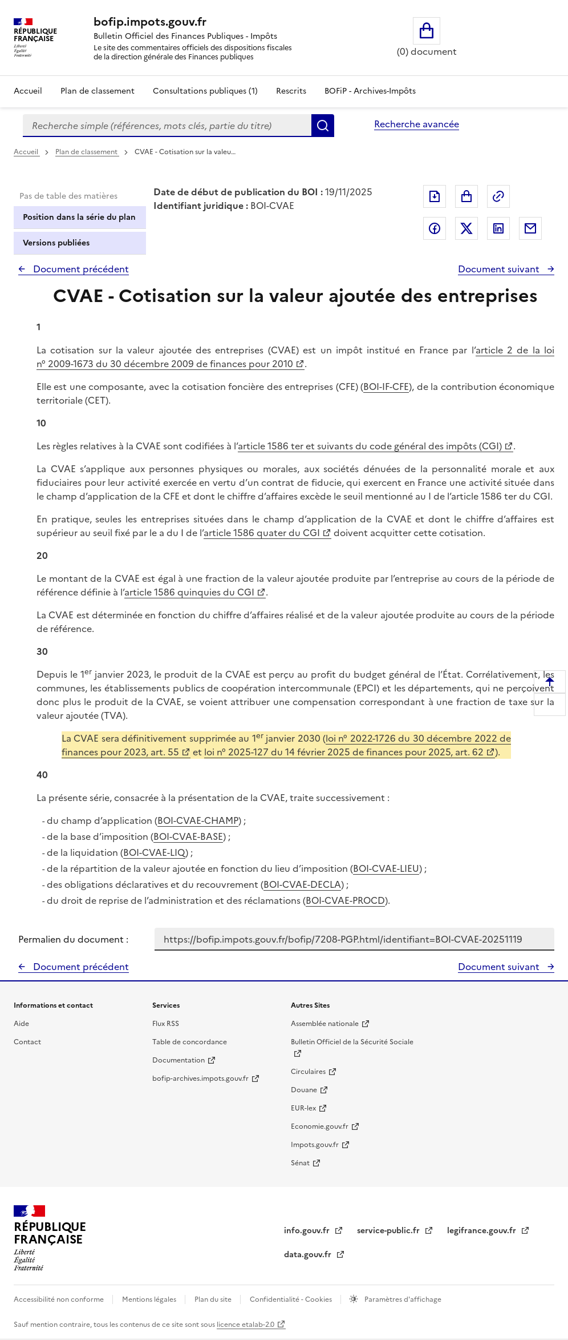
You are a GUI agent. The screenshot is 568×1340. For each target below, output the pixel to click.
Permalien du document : (73, 939)
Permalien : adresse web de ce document (498, 196)
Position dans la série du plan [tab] (79, 217)
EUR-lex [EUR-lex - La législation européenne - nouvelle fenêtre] (303, 1108)
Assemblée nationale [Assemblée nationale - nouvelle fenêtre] (325, 1024)
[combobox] (167, 125)
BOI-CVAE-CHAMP (197, 820)
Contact (27, 1042)
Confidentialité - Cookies (292, 1299)
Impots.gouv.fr (315, 1145)
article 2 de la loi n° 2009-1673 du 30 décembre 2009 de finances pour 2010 (295, 357)
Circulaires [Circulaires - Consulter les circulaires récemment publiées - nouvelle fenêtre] (308, 1072)
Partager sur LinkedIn (498, 228)
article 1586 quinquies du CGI (189, 592)
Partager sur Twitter (466, 228)
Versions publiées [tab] (56, 243)
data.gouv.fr (309, 1255)
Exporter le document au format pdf (434, 196)
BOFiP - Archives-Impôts (370, 91)
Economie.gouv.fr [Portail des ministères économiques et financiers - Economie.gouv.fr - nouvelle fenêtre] (319, 1126)
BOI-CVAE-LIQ (154, 852)
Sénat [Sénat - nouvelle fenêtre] (300, 1163)
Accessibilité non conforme (60, 1299)
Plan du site (213, 1299)
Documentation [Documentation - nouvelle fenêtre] (178, 1060)
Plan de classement (87, 152)
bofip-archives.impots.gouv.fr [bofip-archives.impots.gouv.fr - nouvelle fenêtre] (200, 1078)
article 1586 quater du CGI (262, 533)
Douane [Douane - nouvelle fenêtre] (304, 1090)
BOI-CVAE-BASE (188, 836)
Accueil (28, 91)
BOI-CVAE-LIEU (386, 868)
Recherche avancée (416, 124)
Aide (21, 1024)
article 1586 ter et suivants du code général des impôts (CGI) (370, 446)
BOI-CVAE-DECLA (302, 884)
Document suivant (500, 269)
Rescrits (291, 91)
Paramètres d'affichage (402, 1299)
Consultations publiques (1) (205, 91)
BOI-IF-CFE (386, 386)
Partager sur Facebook (434, 228)
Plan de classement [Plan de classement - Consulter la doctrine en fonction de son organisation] (97, 91)
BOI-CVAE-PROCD (345, 900)
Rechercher (322, 125)
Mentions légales (150, 1299)
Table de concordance (189, 1042)
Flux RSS (165, 1024)
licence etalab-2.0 (245, 1324)
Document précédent (80, 269)
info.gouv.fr (308, 1231)
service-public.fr (389, 1231)
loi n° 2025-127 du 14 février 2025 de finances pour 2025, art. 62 (344, 752)
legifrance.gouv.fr (482, 1231)
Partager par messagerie (530, 228)
